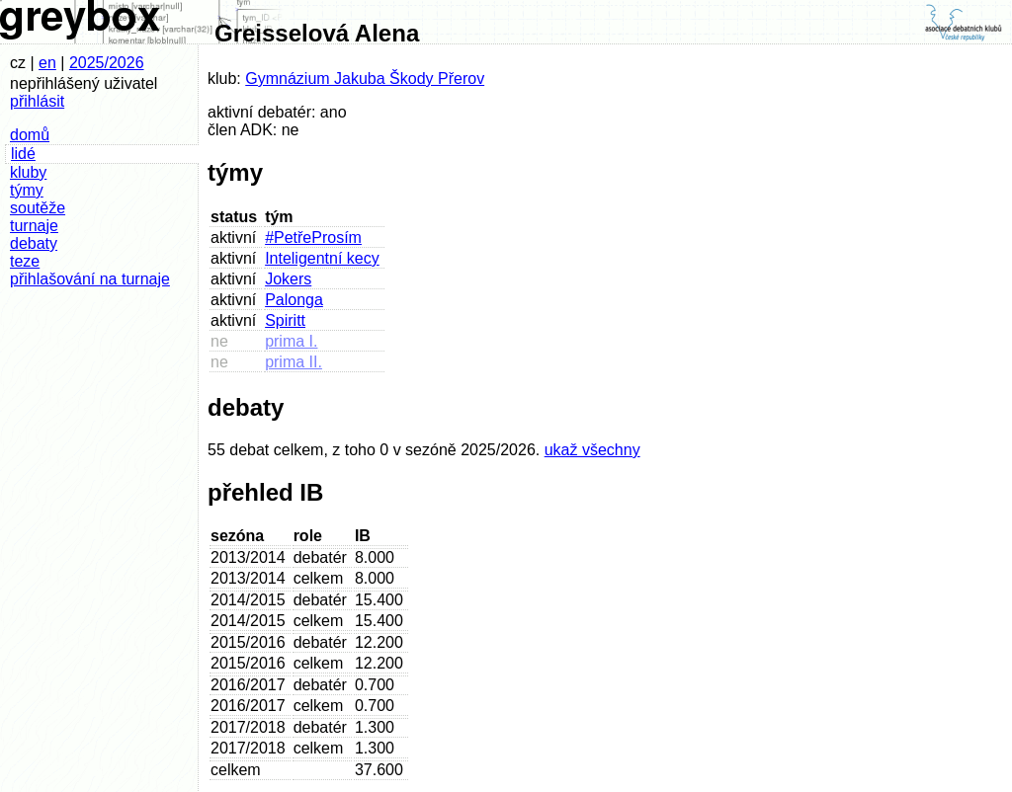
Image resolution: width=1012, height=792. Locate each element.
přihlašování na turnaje (90, 279)
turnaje (34, 225)
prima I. (291, 341)
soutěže (37, 207)
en (47, 62)
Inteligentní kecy (322, 258)
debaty (33, 243)
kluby (28, 172)
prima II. (293, 362)
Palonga (294, 299)
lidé (23, 153)
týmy (26, 190)
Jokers (288, 279)
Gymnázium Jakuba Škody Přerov (364, 78)
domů (29, 134)
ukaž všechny (592, 449)
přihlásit (37, 101)
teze (25, 261)
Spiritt (285, 320)
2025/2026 (106, 62)
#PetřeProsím (313, 237)
